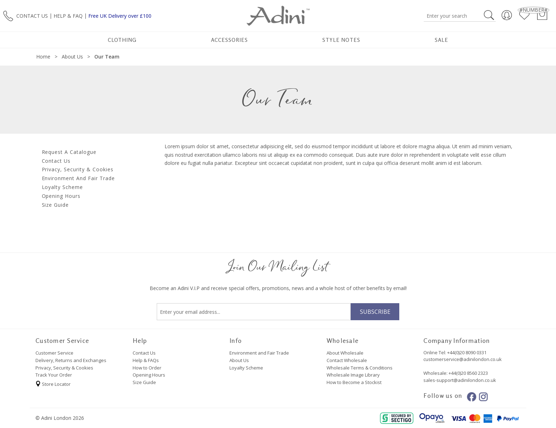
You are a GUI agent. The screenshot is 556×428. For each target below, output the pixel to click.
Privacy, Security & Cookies (64, 368)
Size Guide (144, 382)
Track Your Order (53, 375)
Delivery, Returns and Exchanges (70, 360)
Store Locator (53, 383)
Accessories (229, 40)
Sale (441, 40)
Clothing (122, 40)
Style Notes (341, 40)
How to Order (147, 368)
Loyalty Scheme (246, 368)
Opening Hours (149, 375)
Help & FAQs (146, 360)
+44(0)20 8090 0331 (466, 352)
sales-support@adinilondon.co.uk (459, 380)
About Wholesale (345, 353)
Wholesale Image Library (353, 375)
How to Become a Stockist (354, 382)
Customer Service (54, 353)
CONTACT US (32, 15)
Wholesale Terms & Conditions (360, 368)
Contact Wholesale (347, 360)
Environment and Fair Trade (259, 353)
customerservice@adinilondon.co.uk (462, 359)
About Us (239, 360)
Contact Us (144, 353)
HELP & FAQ (68, 15)
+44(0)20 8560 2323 (467, 373)
